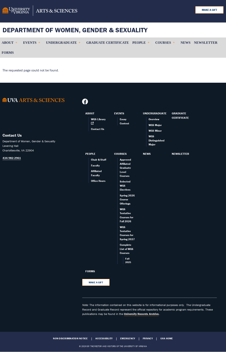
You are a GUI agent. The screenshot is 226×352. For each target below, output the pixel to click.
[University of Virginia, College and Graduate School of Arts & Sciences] (40, 11)
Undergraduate (155, 113)
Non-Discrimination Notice (70, 338)
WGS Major (155, 125)
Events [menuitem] (31, 44)
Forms (90, 271)
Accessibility (103, 338)
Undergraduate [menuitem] (63, 44)
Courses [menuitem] (165, 44)
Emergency (127, 338)
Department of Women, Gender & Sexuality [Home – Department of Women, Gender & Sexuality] (75, 30)
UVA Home (166, 338)
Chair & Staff (98, 159)
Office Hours (98, 181)
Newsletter (180, 154)
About (89, 113)
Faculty (95, 165)
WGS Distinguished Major (156, 140)
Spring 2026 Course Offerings (127, 199)
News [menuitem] (186, 42)
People (90, 154)
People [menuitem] (141, 44)
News (147, 154)
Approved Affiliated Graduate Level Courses (125, 168)
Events (119, 113)
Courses (120, 154)
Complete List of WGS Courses (126, 249)
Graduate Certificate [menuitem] (107, 42)
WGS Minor (155, 130)
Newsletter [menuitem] (205, 42)
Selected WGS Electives (125, 185)
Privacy (148, 338)
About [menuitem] (9, 44)
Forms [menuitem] (8, 52)
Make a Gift (209, 10)
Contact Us (97, 129)
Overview (154, 119)
